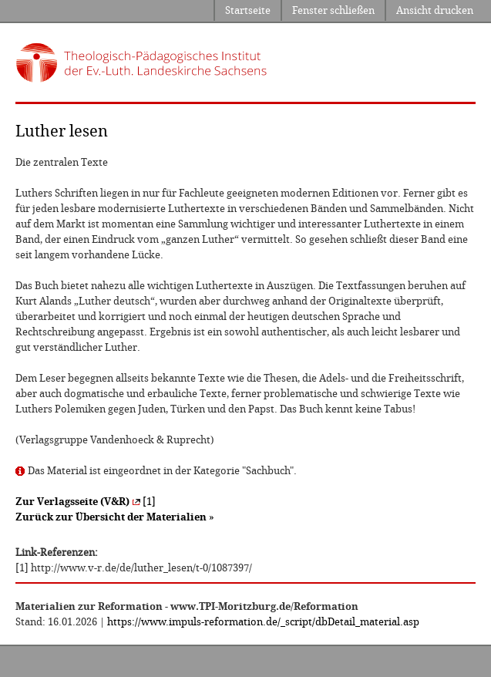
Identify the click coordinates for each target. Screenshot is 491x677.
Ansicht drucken (434, 10)
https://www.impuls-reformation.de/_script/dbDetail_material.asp (263, 622)
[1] (85, 501)
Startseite (248, 10)
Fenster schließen (333, 10)
